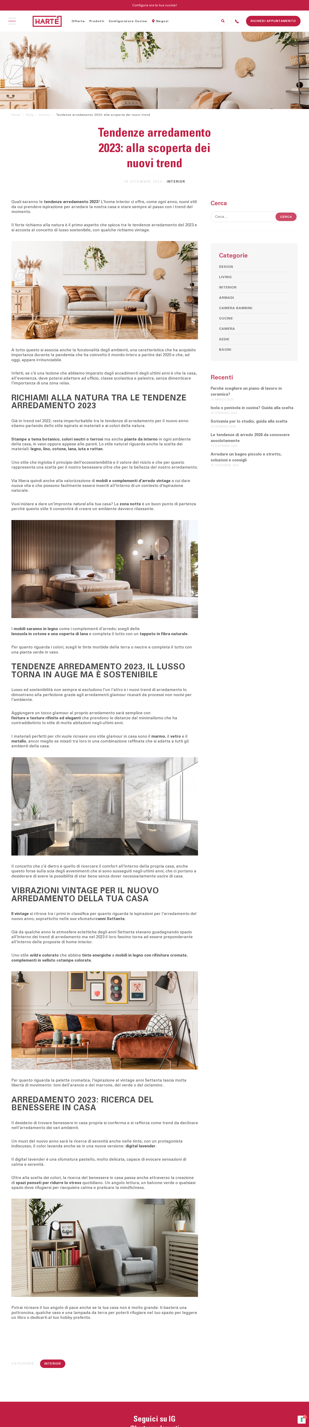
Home (16, 114)
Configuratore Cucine (128, 21)
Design (226, 266)
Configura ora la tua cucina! (154, 5)
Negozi (162, 21)
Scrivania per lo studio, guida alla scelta (249, 421)
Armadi (226, 297)
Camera (227, 328)
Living (225, 277)
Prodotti (96, 21)
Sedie (224, 339)
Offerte (78, 21)
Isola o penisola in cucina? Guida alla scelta (252, 408)
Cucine (226, 318)
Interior (45, 114)
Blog (29, 114)
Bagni (225, 349)
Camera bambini (235, 308)
